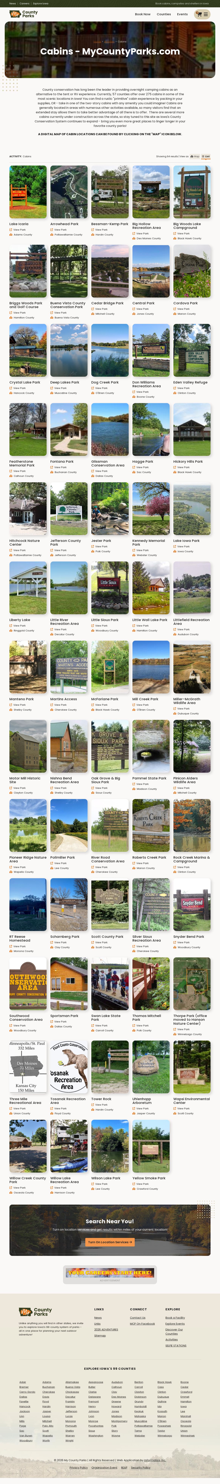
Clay (114, 1396)
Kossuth (162, 1415)
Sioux (91, 1435)
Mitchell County (102, 318)
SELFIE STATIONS (175, 1350)
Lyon (91, 1420)
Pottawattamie (144, 1430)
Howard (116, 1411)
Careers (24, 3)
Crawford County (145, 1193)
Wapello (47, 1440)
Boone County (143, 401)
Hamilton (186, 1406)
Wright (69, 1444)
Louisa (46, 1420)
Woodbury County (104, 635)
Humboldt (141, 1411)
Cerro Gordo (27, 1396)
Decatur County (62, 638)
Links (97, 1328)
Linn (21, 1420)
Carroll (139, 1391)
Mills (22, 1425)
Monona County (21, 955)
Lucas (69, 1420)
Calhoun (117, 1391)
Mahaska (140, 1420)
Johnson (93, 1415)
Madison (117, 1420)
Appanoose (95, 1386)
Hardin (46, 1411)
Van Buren (25, 1440)
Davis (45, 1401)
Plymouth (71, 1430)
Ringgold (186, 1430)
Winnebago (165, 1440)
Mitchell (47, 1425)
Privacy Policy (79, 1472)
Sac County (141, 476)
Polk (114, 1430)
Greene (116, 1406)
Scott (45, 1435)
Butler (91, 1391)
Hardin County (102, 239)
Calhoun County (21, 480)
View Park (17, 234)
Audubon (117, 1386)
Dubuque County (186, 718)
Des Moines (119, 1401)
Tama (138, 1435)
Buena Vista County (64, 322)
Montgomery (119, 1425)
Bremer (24, 1391)
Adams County (20, 239)
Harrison (70, 1411)
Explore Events (175, 1328)
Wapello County (21, 876)
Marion (162, 1420)
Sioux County (101, 797)
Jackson (24, 1415)
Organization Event (104, 1472)
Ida (160, 1411)
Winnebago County (187, 1038)
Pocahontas (95, 1430)
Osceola (186, 1425)
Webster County (144, 559)
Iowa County (183, 556)
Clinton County (184, 397)
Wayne (116, 1440)
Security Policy (140, 1472)
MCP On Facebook (142, 1328)
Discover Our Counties (174, 1336)
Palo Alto (47, 1430)
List (206, 160)
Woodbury (25, 1444)
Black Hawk (165, 1386)
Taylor (161, 1435)
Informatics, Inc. (155, 1464)
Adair (22, 1386)
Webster (140, 1440)
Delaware (94, 1401)
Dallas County (102, 480)
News (12, 3)
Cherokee (48, 1396)
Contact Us (137, 1322)
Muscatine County (63, 397)
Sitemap (100, 1340)
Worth (46, 1444)
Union (184, 1435)
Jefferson (71, 1415)
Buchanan (48, 1391)
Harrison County (62, 1197)
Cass (161, 1391)
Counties (159, 16)
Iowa (184, 1411)
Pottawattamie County (66, 239)
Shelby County (20, 714)
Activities (109, 46)
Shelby (69, 1435)
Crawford (186, 1396)
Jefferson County (63, 559)
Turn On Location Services (108, 1246)
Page (22, 1430)
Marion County (184, 318)
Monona (70, 1425)
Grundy (139, 1406)
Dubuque (163, 1401)
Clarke (92, 1396)
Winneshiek (188, 1440)
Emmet (185, 1401)
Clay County (60, 951)
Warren (70, 1440)
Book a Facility (175, 1322)
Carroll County (102, 1034)
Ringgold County (21, 635)
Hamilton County (21, 322)
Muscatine (141, 1425)
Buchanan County (63, 476)
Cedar (184, 1391)
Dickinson (140, 1401)
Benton (139, 1386)
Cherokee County (63, 714)
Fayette (23, 1406)
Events (181, 16)
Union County (19, 1117)
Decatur (70, 1401)
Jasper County (143, 1117)
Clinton (162, 1396)
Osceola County (21, 1197)
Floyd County (60, 1117)
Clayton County (21, 797)
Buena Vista (72, 1391)
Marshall (186, 1420)
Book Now (134, 16)
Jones (115, 1415)
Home (97, 46)
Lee (183, 1415)
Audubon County (185, 638)
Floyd (45, 1406)
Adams (46, 1386)
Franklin (70, 1406)
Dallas (23, 1401)
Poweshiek (164, 1430)
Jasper (46, 1415)
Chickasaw (72, 1396)
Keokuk (139, 1415)
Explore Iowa (40, 3)
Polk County (100, 556)
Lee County (59, 872)
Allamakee (72, 1386)
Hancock (24, 1411)
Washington (95, 1440)
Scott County (101, 951)
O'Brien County (102, 397)
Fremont (93, 1406)
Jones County (143, 318)
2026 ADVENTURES (106, 1334)
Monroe (93, 1425)
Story (115, 1435)
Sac (21, 1435)
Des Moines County (146, 242)
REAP (124, 1472)
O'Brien (162, 1425)
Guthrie (162, 1406)
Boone (185, 1386)
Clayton (139, 1396)
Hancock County (21, 397)
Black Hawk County (187, 242)
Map (195, 160)
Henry (92, 1411)
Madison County (144, 793)
